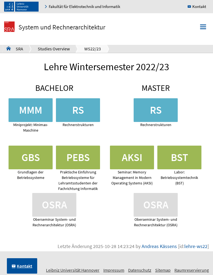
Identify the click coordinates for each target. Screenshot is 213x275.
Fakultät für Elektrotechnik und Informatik (84, 6)
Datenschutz (139, 270)
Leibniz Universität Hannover (72, 270)
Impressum (113, 270)
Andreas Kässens (159, 246)
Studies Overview (54, 48)
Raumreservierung (191, 270)
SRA (14, 48)
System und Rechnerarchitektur (61, 27)
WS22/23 (92, 48)
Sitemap (163, 270)
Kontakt (199, 6)
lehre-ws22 (195, 246)
